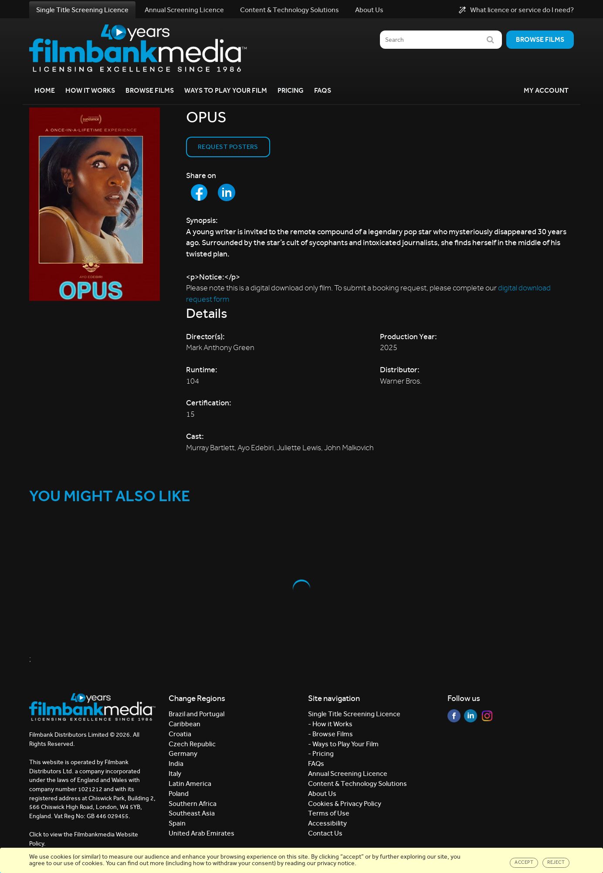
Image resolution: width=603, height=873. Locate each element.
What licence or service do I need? (516, 10)
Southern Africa (193, 803)
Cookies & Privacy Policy (344, 803)
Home (44, 90)
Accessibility (327, 823)
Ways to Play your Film (225, 90)
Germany (183, 753)
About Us (369, 10)
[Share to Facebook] (199, 192)
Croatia (180, 734)
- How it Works (330, 724)
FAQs (322, 90)
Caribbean (184, 724)
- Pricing (321, 753)
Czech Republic (192, 744)
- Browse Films (330, 734)
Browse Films (149, 90)
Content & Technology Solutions (289, 10)
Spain (177, 823)
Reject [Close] (556, 862)
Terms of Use (328, 813)
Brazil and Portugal (196, 714)
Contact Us (325, 833)
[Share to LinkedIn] (226, 192)
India (176, 763)
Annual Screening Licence (184, 10)
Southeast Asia (192, 813)
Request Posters (228, 147)
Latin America (190, 783)
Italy (175, 773)
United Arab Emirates (201, 833)
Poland (179, 793)
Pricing (291, 90)
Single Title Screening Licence (82, 10)
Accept (524, 862)
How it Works (90, 90)
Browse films (540, 39)
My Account (546, 90)
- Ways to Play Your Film (343, 744)
